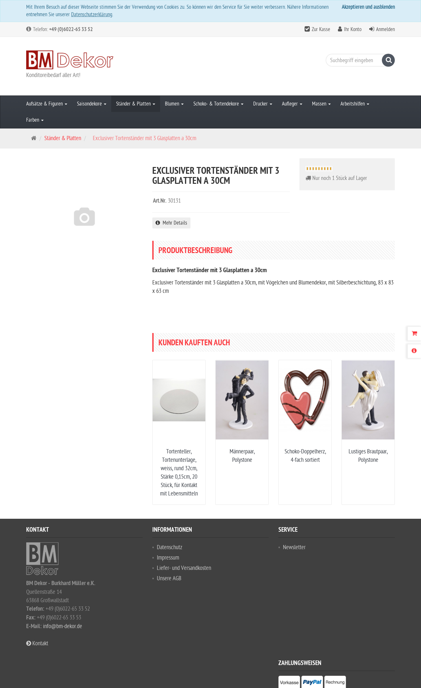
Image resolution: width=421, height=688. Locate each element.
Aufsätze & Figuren (46, 104)
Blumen (174, 104)
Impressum (168, 557)
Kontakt (37, 643)
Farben (35, 120)
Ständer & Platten (135, 104)
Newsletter (294, 547)
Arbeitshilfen (354, 104)
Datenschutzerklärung (91, 14)
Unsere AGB (169, 578)
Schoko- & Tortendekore (218, 104)
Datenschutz (169, 547)
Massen (321, 104)
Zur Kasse (321, 29)
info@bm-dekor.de (62, 626)
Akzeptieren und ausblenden (368, 7)
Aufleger (292, 104)
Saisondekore (91, 104)
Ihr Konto (353, 29)
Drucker (262, 104)
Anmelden (385, 29)
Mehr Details (171, 223)
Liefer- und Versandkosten (184, 568)
